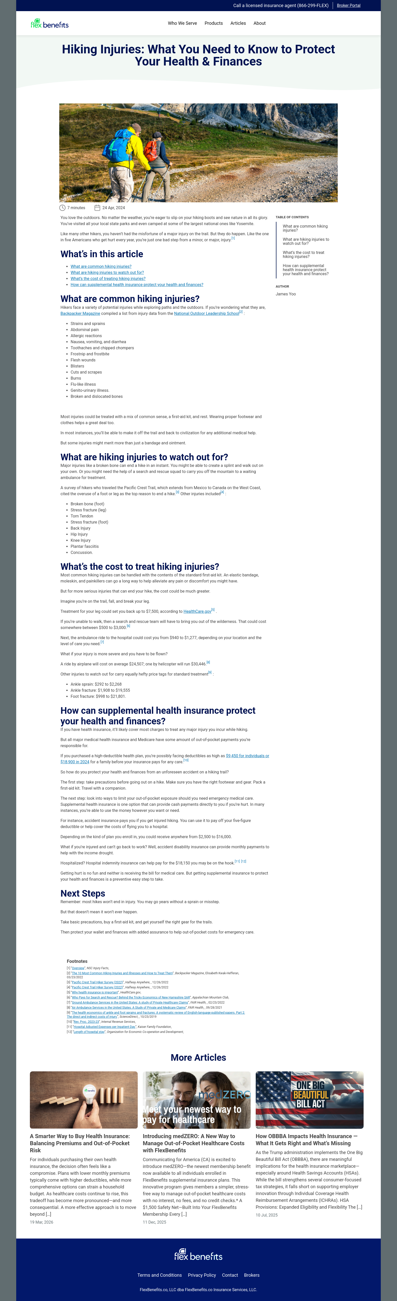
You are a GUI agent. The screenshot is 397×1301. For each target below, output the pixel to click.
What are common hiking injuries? (101, 266)
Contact (230, 1275)
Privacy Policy (202, 1275)
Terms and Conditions (159, 1275)
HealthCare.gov (197, 611)
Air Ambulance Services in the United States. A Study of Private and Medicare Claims (129, 1007)
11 (237, 861)
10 (186, 760)
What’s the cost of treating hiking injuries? (108, 278)
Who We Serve (182, 23)
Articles (238, 23)
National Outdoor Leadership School (206, 313)
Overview (78, 968)
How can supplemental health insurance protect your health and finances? (137, 284)
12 (243, 861)
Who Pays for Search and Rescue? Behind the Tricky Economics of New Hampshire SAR (131, 997)
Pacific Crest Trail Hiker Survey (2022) (97, 982)
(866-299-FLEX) (313, 5)
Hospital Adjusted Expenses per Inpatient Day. (104, 1027)
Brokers (252, 1275)
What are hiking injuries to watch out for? (107, 272)
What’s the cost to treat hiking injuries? (303, 254)
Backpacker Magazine (80, 313)
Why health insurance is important (95, 992)
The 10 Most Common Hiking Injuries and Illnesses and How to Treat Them (122, 973)
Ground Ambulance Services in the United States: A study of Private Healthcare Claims (130, 1002)
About (260, 23)
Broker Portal (349, 5)
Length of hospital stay (89, 1032)
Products (214, 23)
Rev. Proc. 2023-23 (86, 1022)
